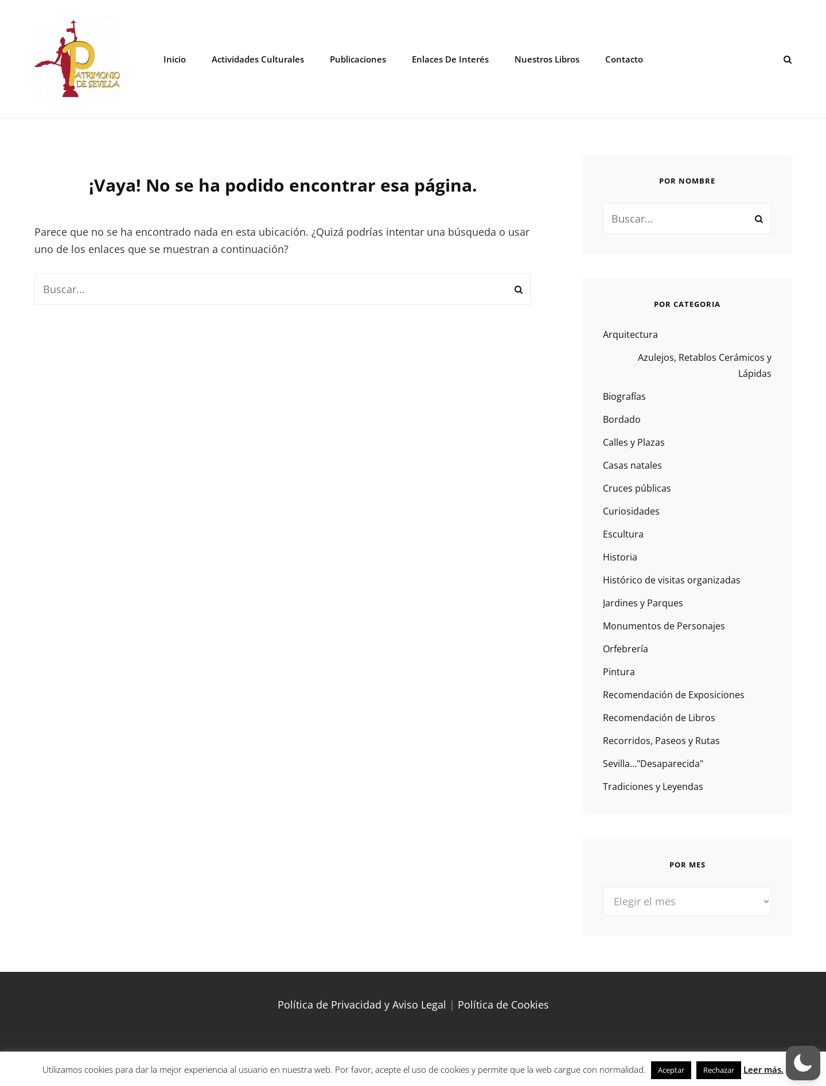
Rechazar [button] (718, 1070)
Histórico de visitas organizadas (672, 580)
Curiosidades (631, 511)
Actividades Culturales (258, 59)
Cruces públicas (637, 488)
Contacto (624, 59)
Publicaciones (358, 59)
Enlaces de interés (450, 59)
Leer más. (763, 1069)
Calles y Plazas (634, 442)
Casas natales (632, 465)
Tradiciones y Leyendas (653, 786)
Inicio (174, 59)
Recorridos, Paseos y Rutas (661, 740)
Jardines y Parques (643, 603)
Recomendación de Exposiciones (674, 694)
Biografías (624, 396)
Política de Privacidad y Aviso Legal (362, 1004)
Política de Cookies (503, 1004)
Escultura (623, 534)
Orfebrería (625, 649)
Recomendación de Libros (659, 717)
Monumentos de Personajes (664, 626)
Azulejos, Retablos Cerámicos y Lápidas (705, 365)
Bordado (622, 419)
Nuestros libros (547, 59)
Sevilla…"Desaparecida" (653, 763)
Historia (620, 557)
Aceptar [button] (671, 1070)
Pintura (619, 671)
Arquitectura (630, 334)
